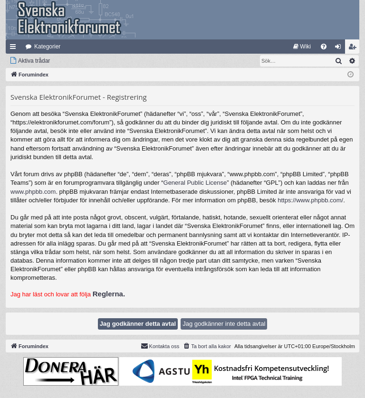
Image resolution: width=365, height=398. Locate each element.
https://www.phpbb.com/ (310, 200)
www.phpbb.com (33, 191)
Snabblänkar (15, 48)
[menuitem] (302, 46)
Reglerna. (109, 294)
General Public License (195, 182)
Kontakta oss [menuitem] (160, 345)
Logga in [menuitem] (340, 48)
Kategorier (47, 46)
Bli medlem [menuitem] (354, 48)
